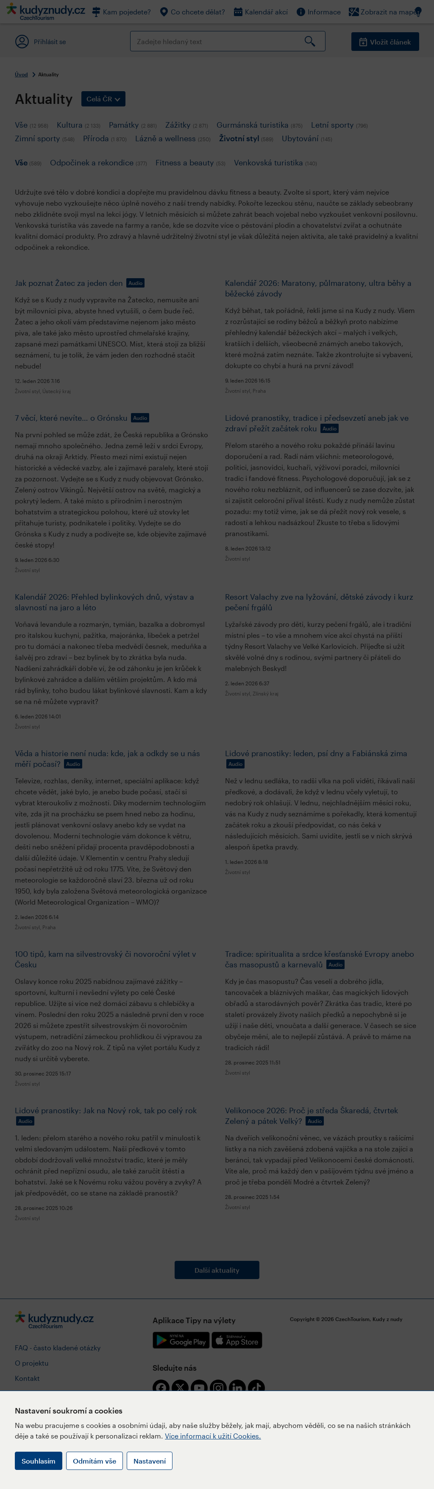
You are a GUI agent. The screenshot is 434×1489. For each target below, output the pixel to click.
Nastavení (150, 1461)
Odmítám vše (94, 1461)
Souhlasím (39, 1461)
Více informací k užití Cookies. (213, 1436)
